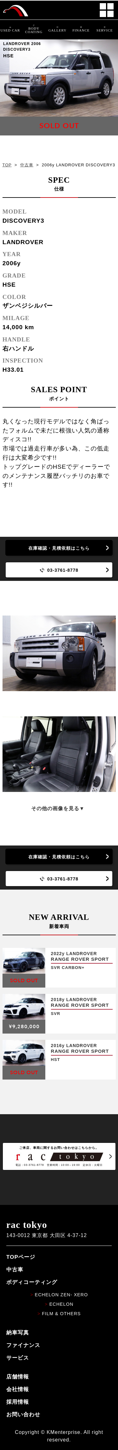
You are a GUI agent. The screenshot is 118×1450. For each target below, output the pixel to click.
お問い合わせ (23, 1414)
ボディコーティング (31, 1282)
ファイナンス (23, 1345)
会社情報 (17, 1389)
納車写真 (17, 1332)
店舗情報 (17, 1376)
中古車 (26, 165)
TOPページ (20, 1257)
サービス (17, 1358)
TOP (7, 165)
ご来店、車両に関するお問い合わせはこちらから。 (59, 1156)
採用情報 (17, 1402)
